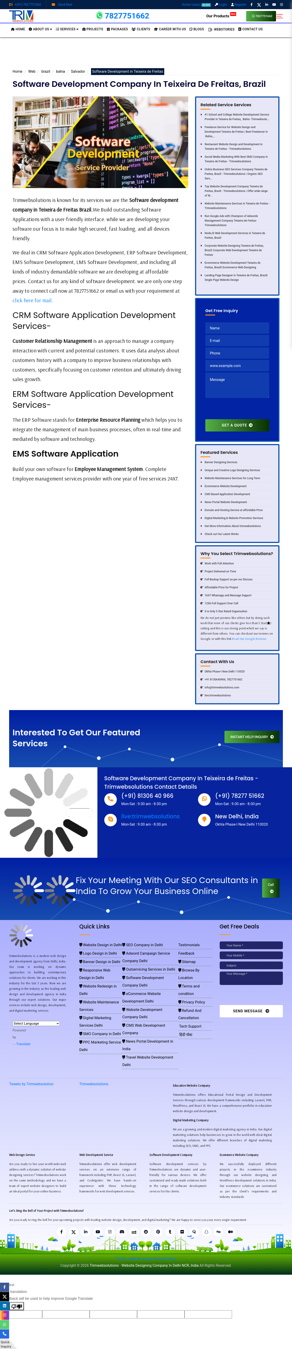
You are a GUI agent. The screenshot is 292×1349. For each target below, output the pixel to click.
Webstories (221, 30)
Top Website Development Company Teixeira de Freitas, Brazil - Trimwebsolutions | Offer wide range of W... (234, 191)
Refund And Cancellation (196, 984)
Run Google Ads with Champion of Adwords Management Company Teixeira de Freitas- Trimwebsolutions (229, 220)
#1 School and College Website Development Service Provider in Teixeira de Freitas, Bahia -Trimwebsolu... (235, 117)
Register (238, 4)
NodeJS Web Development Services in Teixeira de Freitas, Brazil (233, 235)
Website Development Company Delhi (147, 977)
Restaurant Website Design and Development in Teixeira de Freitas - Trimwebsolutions (232, 146)
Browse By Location (193, 964)
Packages (117, 29)
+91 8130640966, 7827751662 (221, 679)
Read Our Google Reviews (249, 639)
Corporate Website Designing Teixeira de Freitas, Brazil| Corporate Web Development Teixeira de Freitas (232, 250)
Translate (21, 1044)
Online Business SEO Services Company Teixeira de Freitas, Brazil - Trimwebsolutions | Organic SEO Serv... (234, 174)
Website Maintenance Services (99, 977)
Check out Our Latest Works (220, 534)
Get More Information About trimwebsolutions (231, 526)
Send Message (251, 1011)
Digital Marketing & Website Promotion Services (232, 518)
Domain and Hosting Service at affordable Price (232, 510)
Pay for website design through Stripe (146, 1231)
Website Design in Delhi (95, 944)
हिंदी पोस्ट (185, 997)
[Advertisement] (146, 54)
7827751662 (262, 16)
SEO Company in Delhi (138, 944)
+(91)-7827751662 (25, 4)
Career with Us (170, 29)
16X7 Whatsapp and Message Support (226, 595)
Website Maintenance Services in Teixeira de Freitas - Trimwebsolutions (235, 206)
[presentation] (240, 410)
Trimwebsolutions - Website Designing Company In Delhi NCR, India (144, 1237)
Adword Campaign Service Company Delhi (150, 951)
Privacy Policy (189, 977)
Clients (141, 29)
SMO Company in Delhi (94, 990)
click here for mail (32, 300)
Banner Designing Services (219, 462)
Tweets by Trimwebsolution (31, 1055)
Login (221, 4)
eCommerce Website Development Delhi (149, 970)
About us (40, 29)
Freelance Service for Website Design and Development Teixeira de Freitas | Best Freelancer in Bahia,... (234, 132)
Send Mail (62, 4)
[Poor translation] (16, 1278)
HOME (18, 29)
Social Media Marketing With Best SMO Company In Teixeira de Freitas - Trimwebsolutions (234, 159)
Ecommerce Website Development (224, 486)
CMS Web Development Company (145, 984)
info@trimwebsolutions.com (220, 687)
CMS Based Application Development (225, 494)
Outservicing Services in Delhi (142, 957)
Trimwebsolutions (93, 1055)
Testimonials (187, 944)
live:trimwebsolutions (216, 695)
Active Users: (196, 4)
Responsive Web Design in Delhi (100, 964)
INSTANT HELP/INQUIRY (252, 737)
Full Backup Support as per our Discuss (227, 579)
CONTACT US (250, 29)
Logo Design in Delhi (93, 951)
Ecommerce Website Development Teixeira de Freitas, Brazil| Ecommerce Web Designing (231, 265)
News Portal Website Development (224, 502)
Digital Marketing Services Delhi (99, 984)
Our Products (221, 16)
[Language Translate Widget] (36, 1023)
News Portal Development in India (145, 990)
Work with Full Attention (217, 563)
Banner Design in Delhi (94, 957)
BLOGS (197, 29)
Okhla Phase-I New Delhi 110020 (223, 671)
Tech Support (188, 990)
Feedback (185, 951)
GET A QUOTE (237, 425)
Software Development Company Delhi (147, 964)
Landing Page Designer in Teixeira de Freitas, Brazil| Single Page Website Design (234, 278)
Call (271, 888)
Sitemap (186, 957)
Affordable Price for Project (219, 587)
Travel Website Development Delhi (145, 997)
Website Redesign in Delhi (96, 970)
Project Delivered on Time (218, 571)
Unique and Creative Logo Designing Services (230, 470)
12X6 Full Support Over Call (219, 603)
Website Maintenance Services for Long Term (230, 478)
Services (67, 29)
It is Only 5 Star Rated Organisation (224, 611)
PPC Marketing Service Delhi (98, 997)
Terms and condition (193, 970)
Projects (92, 29)
